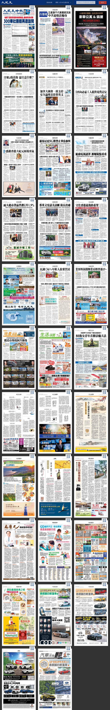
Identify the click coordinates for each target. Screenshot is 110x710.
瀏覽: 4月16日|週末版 (62, 2)
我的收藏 (49, 2)
